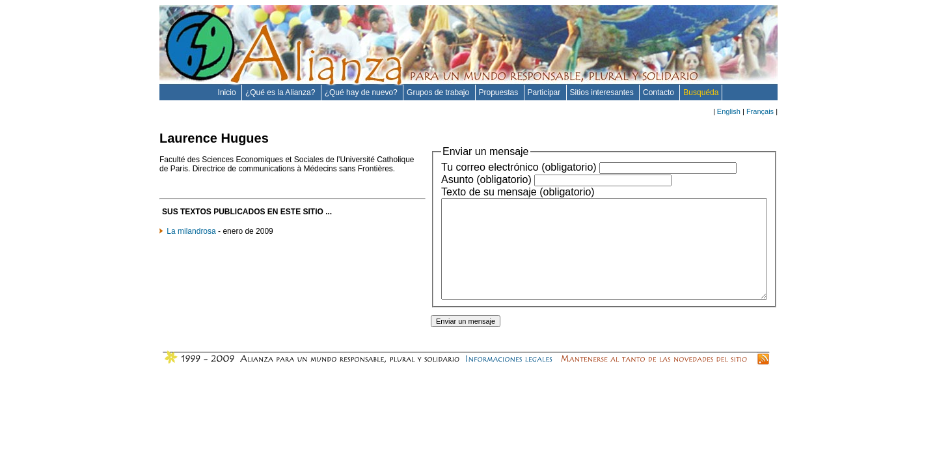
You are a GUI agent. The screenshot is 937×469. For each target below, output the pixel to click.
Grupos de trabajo (439, 92)
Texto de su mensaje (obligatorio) (479, 191)
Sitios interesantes (603, 92)
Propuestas (500, 92)
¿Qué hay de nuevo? (362, 92)
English (728, 111)
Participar (545, 92)
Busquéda (700, 92)
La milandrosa (191, 240)
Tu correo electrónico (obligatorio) (480, 167)
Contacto (659, 92)
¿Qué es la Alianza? (281, 92)
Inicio (228, 92)
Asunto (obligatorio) (447, 179)
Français (760, 111)
